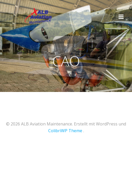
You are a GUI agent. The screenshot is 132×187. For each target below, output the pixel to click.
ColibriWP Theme (65, 130)
